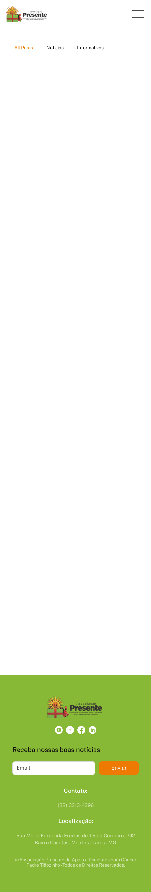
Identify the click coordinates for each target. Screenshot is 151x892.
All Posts (23, 47)
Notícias (55, 47)
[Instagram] (70, 730)
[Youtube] (59, 730)
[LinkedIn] (92, 730)
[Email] (52, 768)
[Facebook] (81, 730)
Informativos (90, 47)
